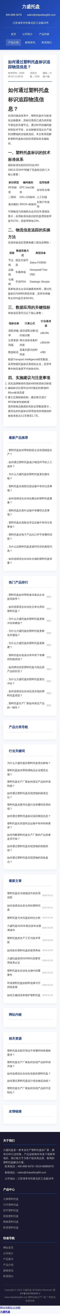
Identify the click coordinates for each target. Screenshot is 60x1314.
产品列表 (44, 34)
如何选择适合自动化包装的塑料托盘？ (29, 1073)
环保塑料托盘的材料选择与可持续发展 (30, 985)
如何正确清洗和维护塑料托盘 (30, 995)
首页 (13, 34)
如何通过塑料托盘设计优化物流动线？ (29, 1080)
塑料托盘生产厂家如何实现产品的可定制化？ (29, 1090)
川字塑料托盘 (11, 1204)
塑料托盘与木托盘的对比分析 (30, 918)
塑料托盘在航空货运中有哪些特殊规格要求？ (29, 1052)
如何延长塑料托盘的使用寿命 (30, 950)
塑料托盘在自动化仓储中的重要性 (30, 972)
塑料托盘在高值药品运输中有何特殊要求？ (29, 825)
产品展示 (8, 1259)
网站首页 (8, 1247)
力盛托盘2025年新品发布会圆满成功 (30, 927)
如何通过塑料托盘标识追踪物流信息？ (29, 816)
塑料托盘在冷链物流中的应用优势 (30, 895)
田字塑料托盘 (11, 1210)
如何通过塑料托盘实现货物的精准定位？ (27, 795)
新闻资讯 (30, 42)
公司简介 (27, 34)
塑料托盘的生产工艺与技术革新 (30, 940)
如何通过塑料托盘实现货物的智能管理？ (27, 848)
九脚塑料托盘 (11, 1199)
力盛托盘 (5, 1311)
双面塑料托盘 (11, 1216)
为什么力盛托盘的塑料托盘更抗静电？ (29, 763)
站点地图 (15, 1307)
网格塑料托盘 (11, 1221)
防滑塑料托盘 (11, 1227)
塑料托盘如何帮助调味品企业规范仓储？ (27, 772)
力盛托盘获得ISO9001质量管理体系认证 (30, 960)
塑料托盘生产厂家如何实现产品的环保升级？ (29, 1064)
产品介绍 (13, 42)
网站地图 (5, 1307)
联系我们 (47, 42)
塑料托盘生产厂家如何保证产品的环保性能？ (29, 783)
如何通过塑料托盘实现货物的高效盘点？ (27, 859)
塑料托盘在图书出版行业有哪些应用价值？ (29, 806)
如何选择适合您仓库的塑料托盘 (30, 907)
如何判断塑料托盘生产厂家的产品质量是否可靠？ (29, 836)
